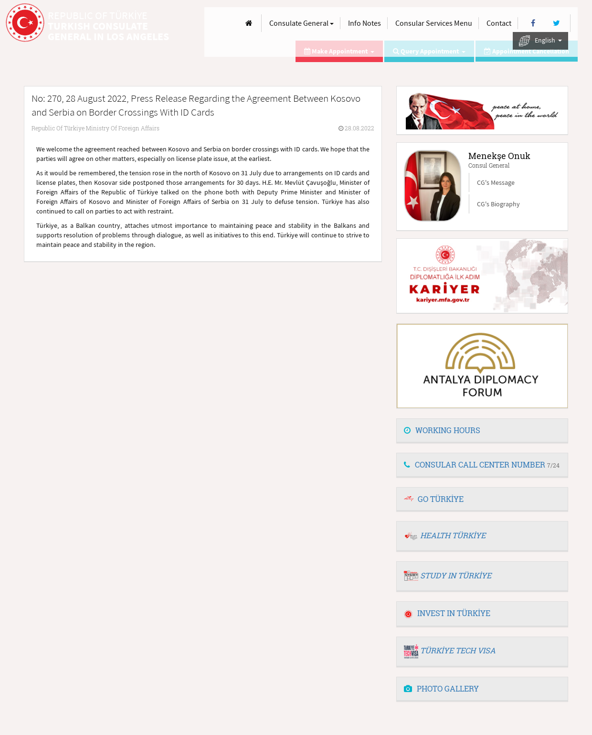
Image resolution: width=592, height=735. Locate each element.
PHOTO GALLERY (441, 688)
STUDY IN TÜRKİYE (455, 575)
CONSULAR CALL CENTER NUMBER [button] (482, 464)
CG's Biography (498, 204)
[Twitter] (556, 23)
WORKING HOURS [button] (442, 430)
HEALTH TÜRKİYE (453, 535)
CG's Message (496, 182)
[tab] (482, 431)
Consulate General (301, 23)
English (540, 40)
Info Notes (364, 23)
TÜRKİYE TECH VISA (458, 650)
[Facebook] (533, 23)
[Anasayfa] (249, 23)
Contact (498, 23)
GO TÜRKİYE (441, 499)
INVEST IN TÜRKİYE (447, 613)
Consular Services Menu (433, 23)
